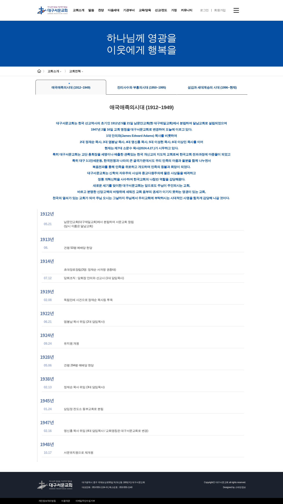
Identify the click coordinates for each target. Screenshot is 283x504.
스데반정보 (240, 487)
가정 (174, 10)
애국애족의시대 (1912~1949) (70, 86)
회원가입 (220, 10)
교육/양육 (145, 10)
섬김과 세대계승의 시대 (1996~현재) (212, 86)
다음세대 (113, 10)
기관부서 (129, 10)
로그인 (204, 10)
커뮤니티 (186, 10)
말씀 (91, 10)
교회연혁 (76, 71)
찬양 (101, 10)
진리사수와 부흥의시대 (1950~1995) (141, 86)
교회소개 (78, 10)
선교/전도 (161, 10)
